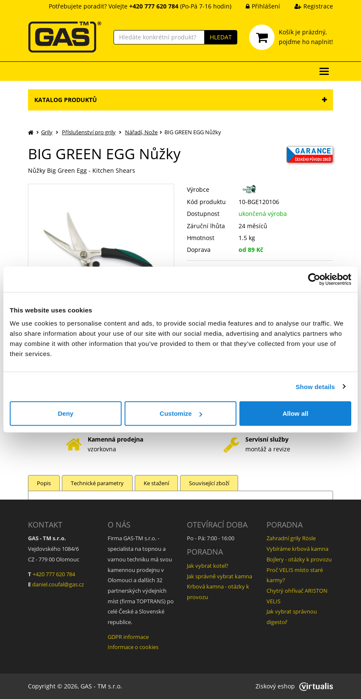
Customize (181, 413)
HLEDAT (221, 37)
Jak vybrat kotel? (207, 565)
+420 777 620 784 (54, 574)
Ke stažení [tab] (156, 483)
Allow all (295, 413)
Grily (47, 132)
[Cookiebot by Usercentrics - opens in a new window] (314, 279)
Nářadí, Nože (141, 132)
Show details (315, 386)
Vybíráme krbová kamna (297, 549)
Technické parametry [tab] (97, 483)
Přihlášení (256, 6)
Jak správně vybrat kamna (219, 576)
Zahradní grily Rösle (291, 538)
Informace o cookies (133, 647)
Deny (65, 413)
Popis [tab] (44, 483)
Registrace (307, 6)
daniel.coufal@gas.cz (58, 584)
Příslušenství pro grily (89, 132)
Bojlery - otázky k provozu (299, 559)
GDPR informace (128, 637)
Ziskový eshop (294, 686)
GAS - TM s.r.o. (101, 686)
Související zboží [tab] (209, 483)
